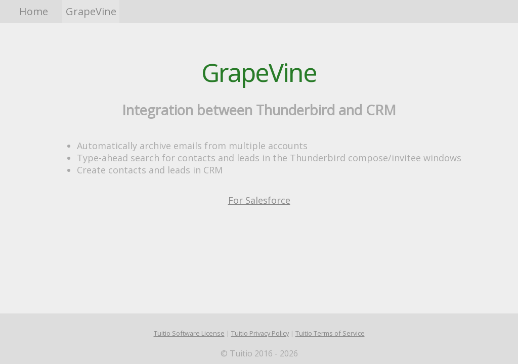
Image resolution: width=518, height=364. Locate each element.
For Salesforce (259, 200)
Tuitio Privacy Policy (260, 333)
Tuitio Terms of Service (330, 333)
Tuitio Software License (189, 333)
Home (33, 11)
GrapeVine (91, 11)
